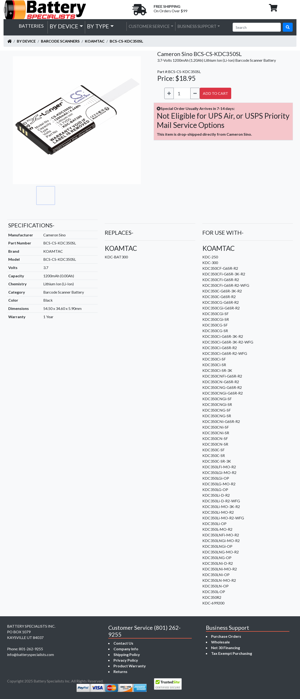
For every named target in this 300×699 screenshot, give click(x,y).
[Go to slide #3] (87, 195)
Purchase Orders (226, 636)
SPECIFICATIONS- (31, 225)
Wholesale (220, 642)
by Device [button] (64, 26)
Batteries (31, 26)
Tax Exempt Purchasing (231, 653)
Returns (120, 671)
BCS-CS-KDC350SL (126, 41)
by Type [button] (98, 26)
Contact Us (123, 643)
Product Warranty (129, 666)
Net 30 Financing (225, 647)
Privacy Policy (125, 660)
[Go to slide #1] (45, 195)
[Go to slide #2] (66, 195)
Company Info (125, 649)
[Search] (257, 27)
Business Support (197, 26)
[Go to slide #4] (108, 195)
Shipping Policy (126, 654)
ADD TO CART (215, 93)
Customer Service (149, 26)
